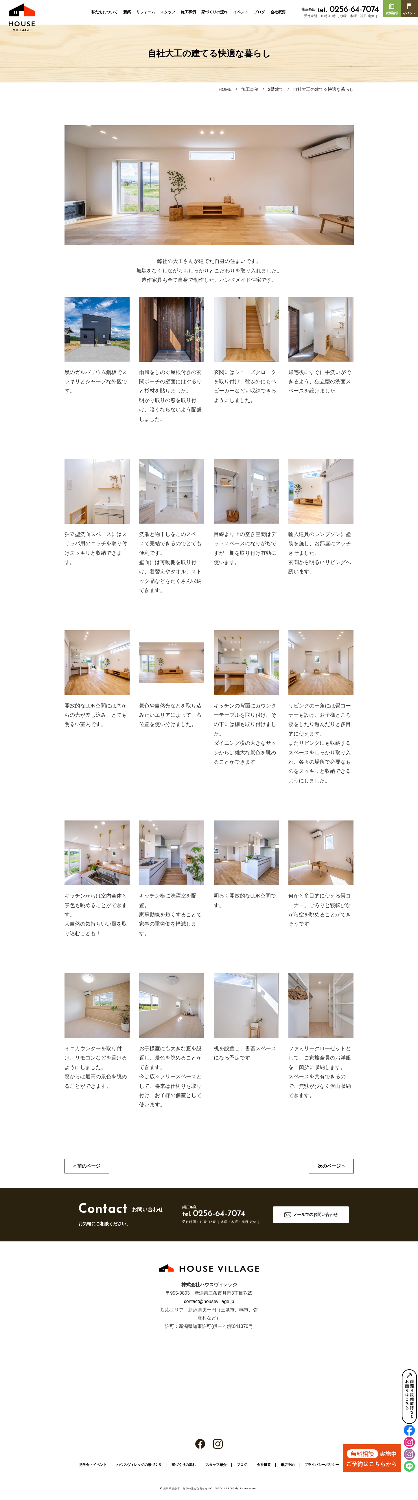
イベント (240, 12)
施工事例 (188, 12)
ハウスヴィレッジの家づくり (139, 1465)
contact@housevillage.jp (209, 1301)
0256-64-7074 (348, 9)
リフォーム (145, 12)
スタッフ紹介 (216, 1465)
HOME (225, 89)
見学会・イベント (93, 1465)
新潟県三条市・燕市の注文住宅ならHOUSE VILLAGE (198, 1488)
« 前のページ (86, 1166)
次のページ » (331, 1166)
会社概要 (278, 12)
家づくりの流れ (214, 12)
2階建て (275, 89)
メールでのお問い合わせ (315, 1214)
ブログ (259, 12)
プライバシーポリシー (321, 1465)
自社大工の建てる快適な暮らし (323, 89)
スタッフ (167, 12)
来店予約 (287, 1465)
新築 (127, 12)
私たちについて (104, 12)
